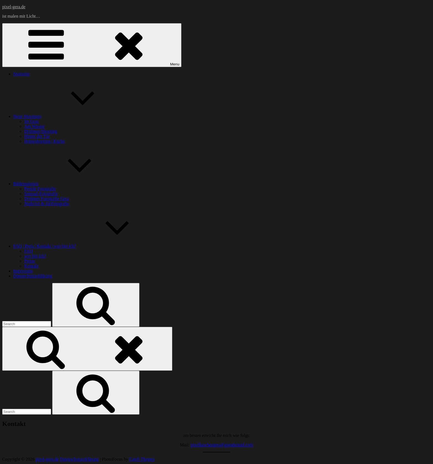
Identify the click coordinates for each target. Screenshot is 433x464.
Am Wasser (34, 126)
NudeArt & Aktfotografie (46, 203)
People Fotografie (40, 188)
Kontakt (31, 266)
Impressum (23, 271)
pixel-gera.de (13, 6)
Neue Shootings (68, 116)
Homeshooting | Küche (44, 141)
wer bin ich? (35, 256)
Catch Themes (142, 459)
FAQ (28, 251)
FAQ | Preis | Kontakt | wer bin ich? (86, 246)
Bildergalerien (67, 183)
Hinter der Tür (37, 136)
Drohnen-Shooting (40, 131)
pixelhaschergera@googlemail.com (222, 444)
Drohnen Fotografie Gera (46, 198)
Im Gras (31, 121)
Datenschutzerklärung (32, 276)
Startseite (21, 73)
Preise (29, 261)
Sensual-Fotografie (41, 193)
